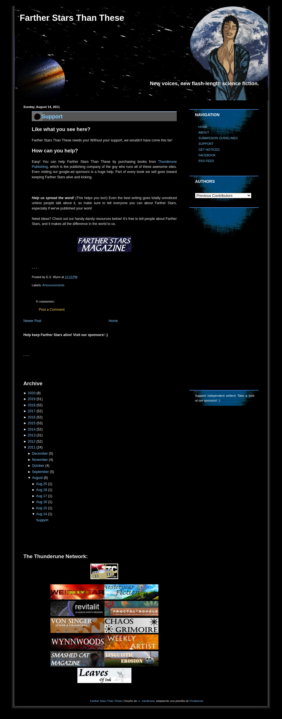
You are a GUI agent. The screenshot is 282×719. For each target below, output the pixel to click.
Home (113, 321)
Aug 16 (41, 502)
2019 (31, 399)
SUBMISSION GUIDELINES (218, 138)
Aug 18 (41, 490)
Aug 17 (41, 496)
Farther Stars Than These (72, 18)
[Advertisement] (89, 366)
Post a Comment (52, 310)
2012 (31, 441)
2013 (31, 435)
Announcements (53, 285)
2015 (31, 423)
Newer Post (32, 321)
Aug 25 (41, 484)
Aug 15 (41, 508)
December (40, 454)
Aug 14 (41, 514)
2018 (31, 405)
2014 (31, 429)
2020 (31, 393)
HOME (203, 127)
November (40, 460)
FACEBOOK (207, 155)
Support (52, 116)
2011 (31, 447)
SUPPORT (205, 143)
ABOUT (203, 132)
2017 (31, 411)
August (37, 478)
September (40, 472)
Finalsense (196, 700)
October (38, 466)
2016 (31, 417)
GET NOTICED (209, 149)
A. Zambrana (146, 700)
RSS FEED (206, 161)
